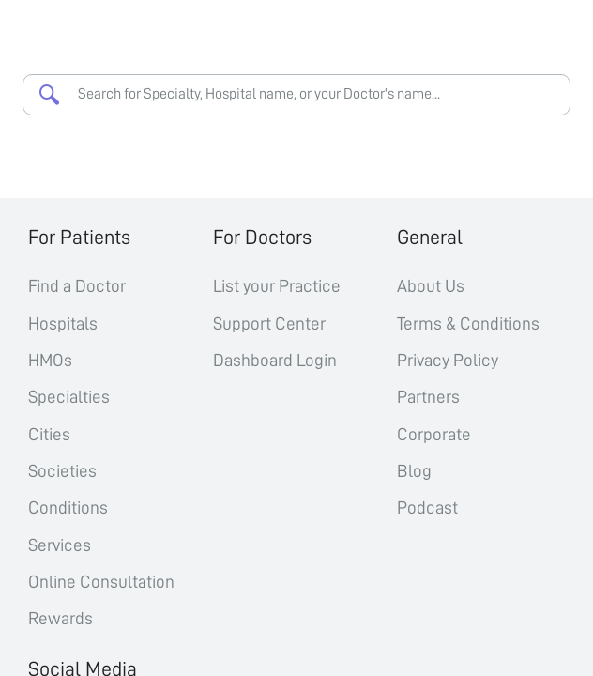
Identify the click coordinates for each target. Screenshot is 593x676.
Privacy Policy (447, 360)
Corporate (434, 434)
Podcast (427, 507)
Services (59, 545)
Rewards (60, 618)
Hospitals (63, 323)
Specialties (69, 397)
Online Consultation (101, 582)
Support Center (269, 323)
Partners (428, 397)
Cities (49, 434)
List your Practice (277, 286)
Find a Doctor (77, 286)
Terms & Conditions (468, 323)
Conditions (68, 507)
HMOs (50, 360)
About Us (430, 286)
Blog (414, 471)
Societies (62, 471)
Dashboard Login (275, 360)
